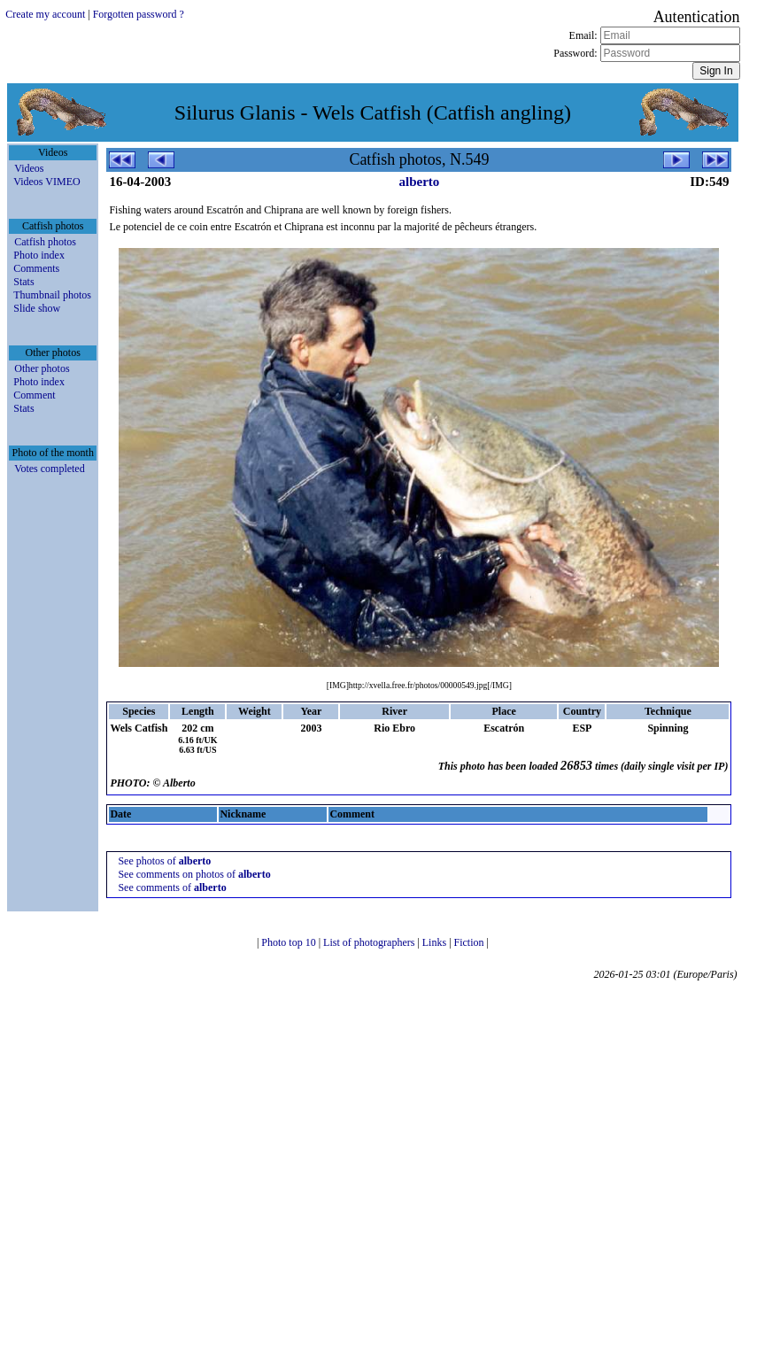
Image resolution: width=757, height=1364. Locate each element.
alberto (418, 181)
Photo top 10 (289, 942)
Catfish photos (45, 242)
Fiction (470, 942)
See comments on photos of (194, 874)
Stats (23, 281)
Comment (34, 395)
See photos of (164, 861)
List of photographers (370, 942)
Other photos (41, 368)
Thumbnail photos (52, 295)
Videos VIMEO (46, 181)
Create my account (45, 14)
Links (435, 942)
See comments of (172, 887)
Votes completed (49, 468)
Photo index (39, 255)
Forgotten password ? (138, 14)
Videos (28, 168)
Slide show (36, 308)
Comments (36, 268)
